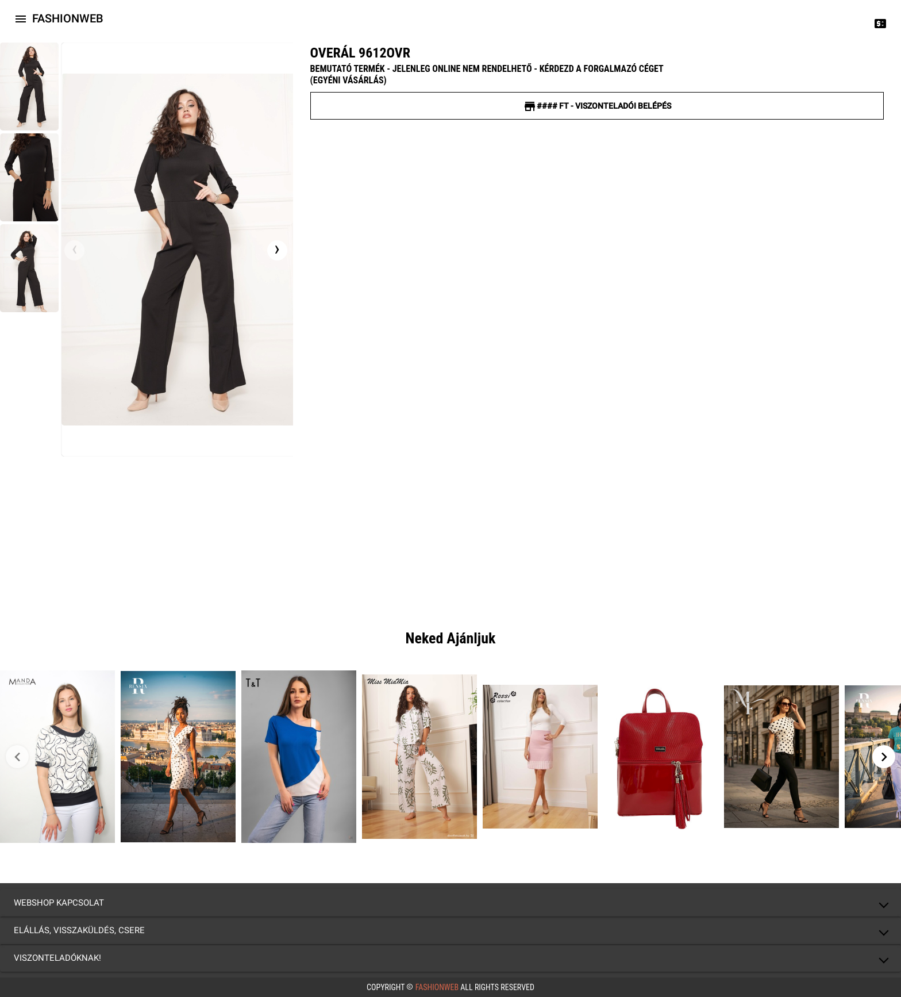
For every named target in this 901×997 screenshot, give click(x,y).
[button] (450, 903)
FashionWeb (436, 987)
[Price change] (880, 22)
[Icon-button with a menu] (20, 18)
